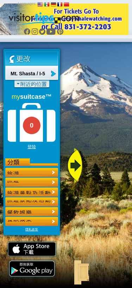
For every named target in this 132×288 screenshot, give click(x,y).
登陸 (31, 146)
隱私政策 (31, 229)
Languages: (27, 4)
